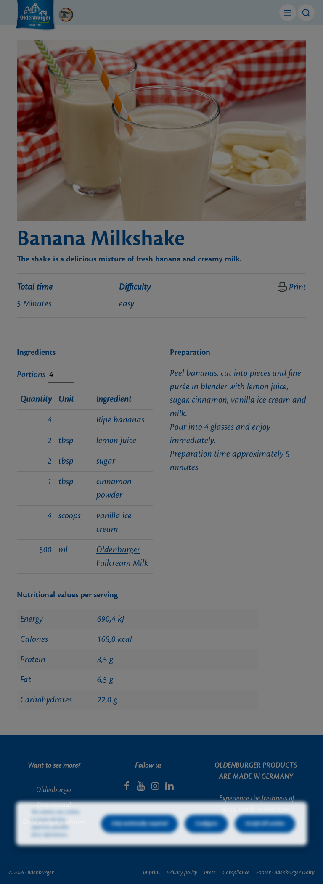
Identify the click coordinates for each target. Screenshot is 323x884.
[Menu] (287, 12)
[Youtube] (141, 788)
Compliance (235, 873)
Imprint (151, 873)
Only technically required (139, 839)
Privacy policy (182, 873)
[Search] (306, 12)
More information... (50, 850)
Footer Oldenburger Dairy (285, 873)
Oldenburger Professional (54, 797)
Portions (31, 374)
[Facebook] (127, 788)
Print (292, 287)
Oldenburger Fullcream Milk (122, 556)
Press (210, 873)
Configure (206, 839)
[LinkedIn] (169, 788)
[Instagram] (156, 788)
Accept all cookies (265, 839)
